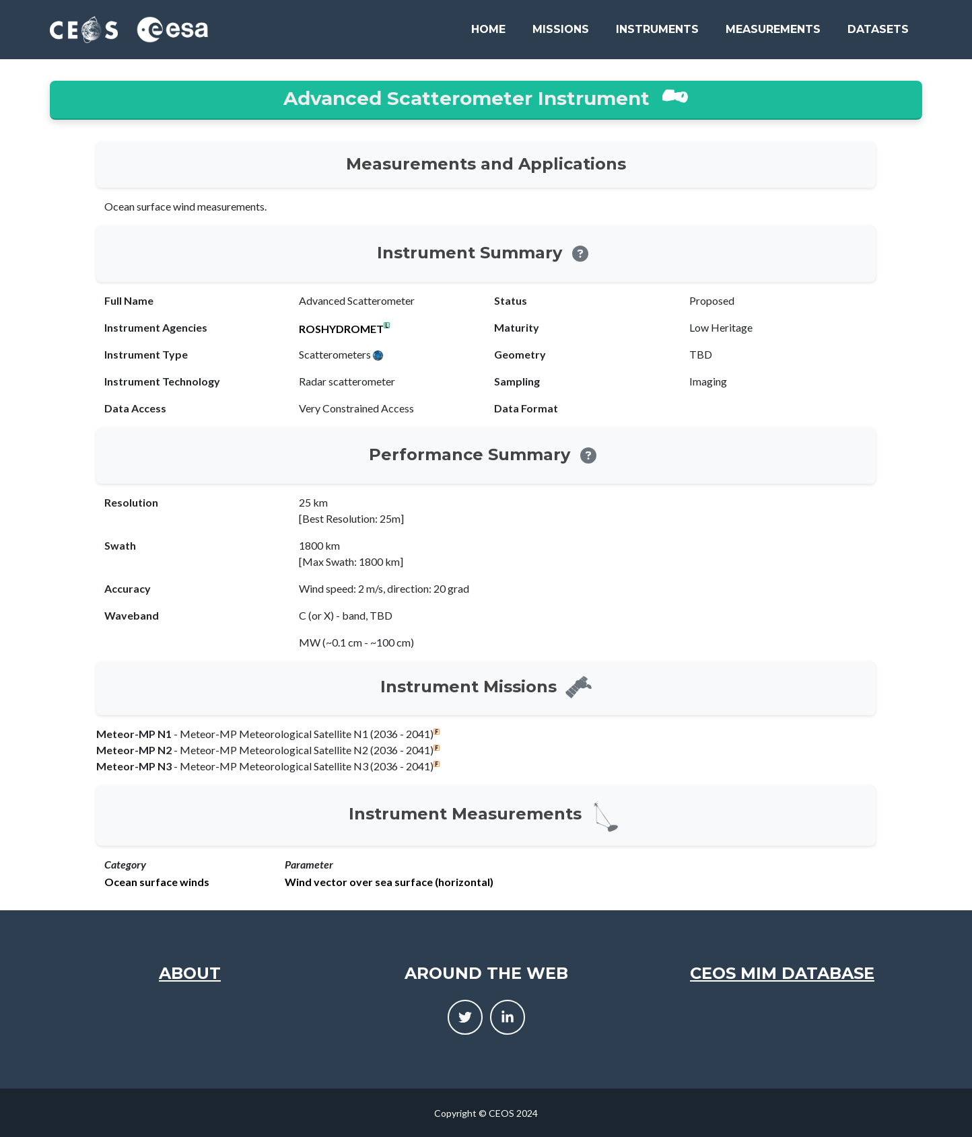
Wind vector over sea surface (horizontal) (389, 882)
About (190, 973)
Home (488, 29)
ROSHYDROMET (341, 329)
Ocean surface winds (156, 882)
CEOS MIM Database (782, 973)
